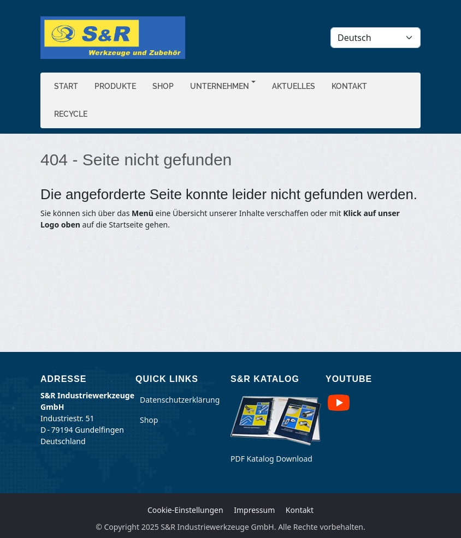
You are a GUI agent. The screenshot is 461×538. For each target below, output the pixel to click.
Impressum (254, 510)
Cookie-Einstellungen (185, 510)
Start (66, 86)
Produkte (115, 86)
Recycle (70, 114)
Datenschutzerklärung (180, 399)
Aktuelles (293, 86)
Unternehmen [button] (219, 86)
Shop (163, 86)
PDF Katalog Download (271, 458)
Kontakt (349, 86)
